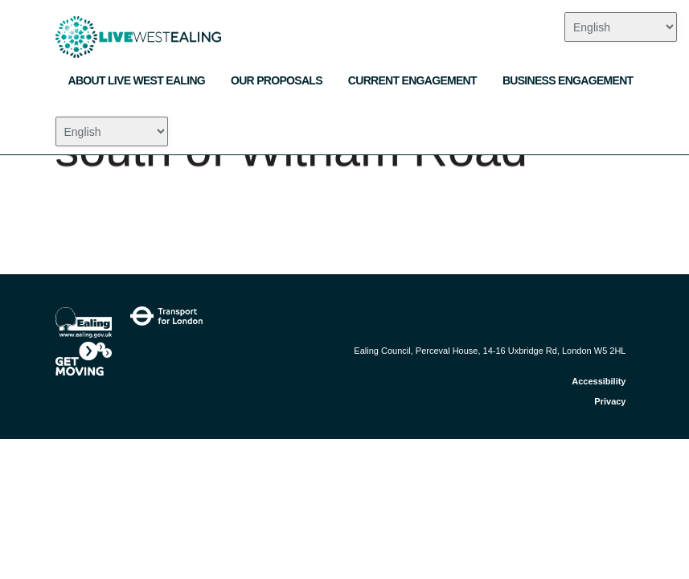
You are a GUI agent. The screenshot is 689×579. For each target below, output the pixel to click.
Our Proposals (276, 80)
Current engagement (412, 80)
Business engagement (568, 80)
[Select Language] (111, 131)
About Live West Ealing (137, 80)
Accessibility (598, 381)
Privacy (609, 401)
